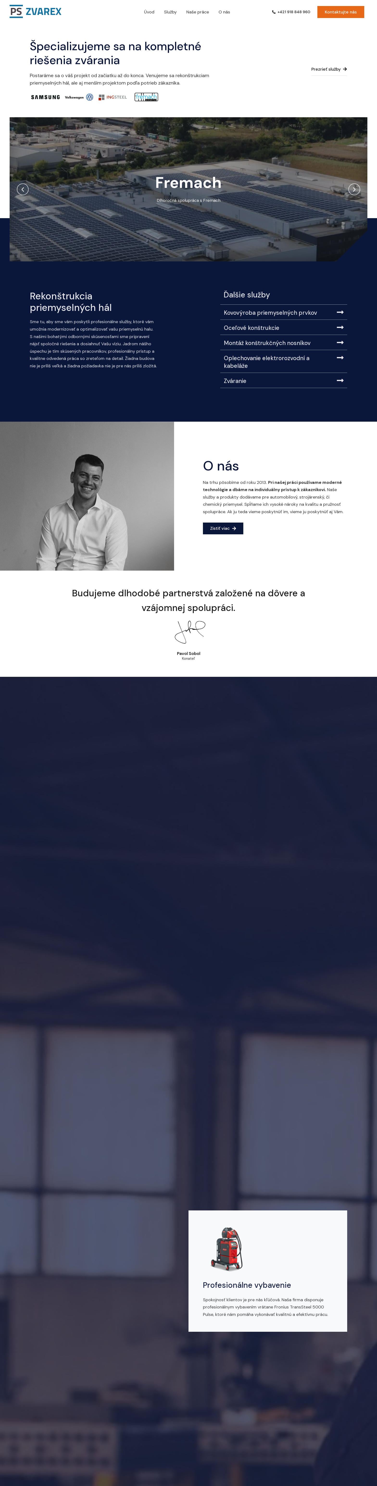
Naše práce (197, 12)
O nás (224, 12)
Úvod (149, 12)
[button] (23, 189)
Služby (170, 12)
